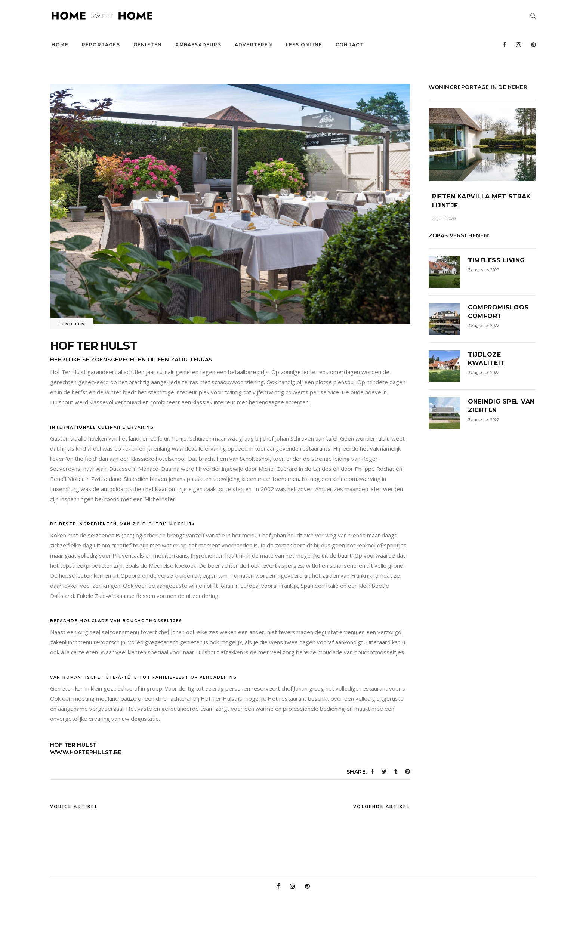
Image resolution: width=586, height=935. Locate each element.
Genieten (71, 324)
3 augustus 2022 (483, 269)
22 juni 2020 (444, 218)
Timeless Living (496, 260)
